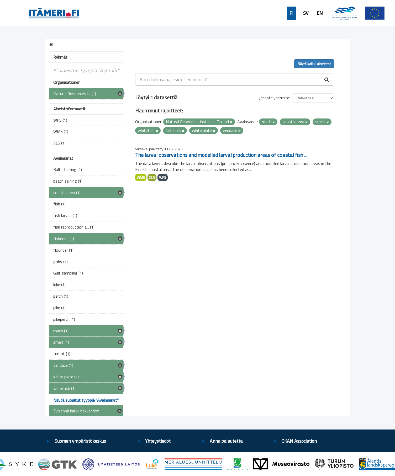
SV (305, 13)
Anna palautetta (226, 440)
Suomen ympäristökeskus (80, 440)
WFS (162, 177)
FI (291, 13)
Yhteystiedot (158, 440)
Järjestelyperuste (274, 98)
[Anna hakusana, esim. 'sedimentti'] (227, 80)
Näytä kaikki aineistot (314, 63)
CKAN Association (299, 440)
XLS (152, 177)
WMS (141, 177)
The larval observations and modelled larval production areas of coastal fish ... (221, 155)
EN (320, 13)
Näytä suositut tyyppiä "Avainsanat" (86, 400)
